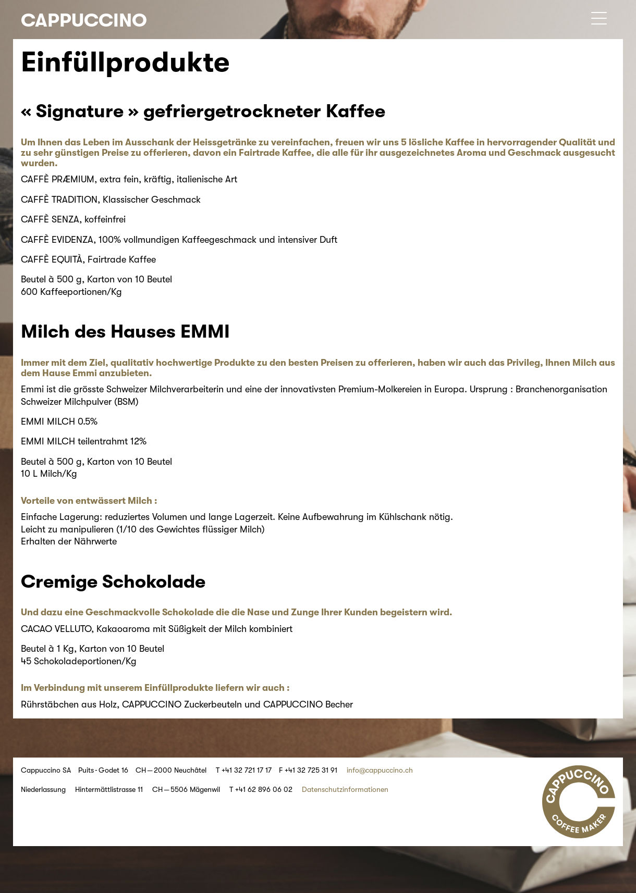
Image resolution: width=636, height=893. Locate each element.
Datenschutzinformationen (345, 789)
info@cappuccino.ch (380, 770)
